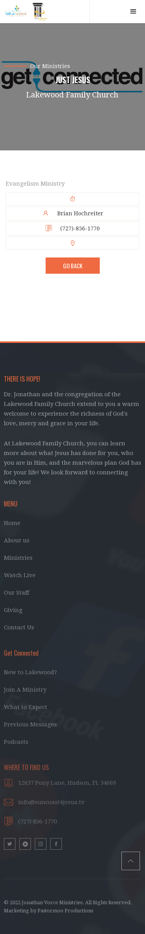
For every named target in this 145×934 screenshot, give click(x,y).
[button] (133, 11)
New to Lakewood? (30, 672)
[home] (45, 11)
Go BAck (72, 265)
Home (12, 523)
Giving (13, 610)
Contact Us (19, 627)
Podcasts (16, 741)
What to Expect (25, 707)
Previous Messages (30, 724)
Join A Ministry (25, 689)
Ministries (18, 557)
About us (16, 540)
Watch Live (20, 575)
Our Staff (16, 592)
